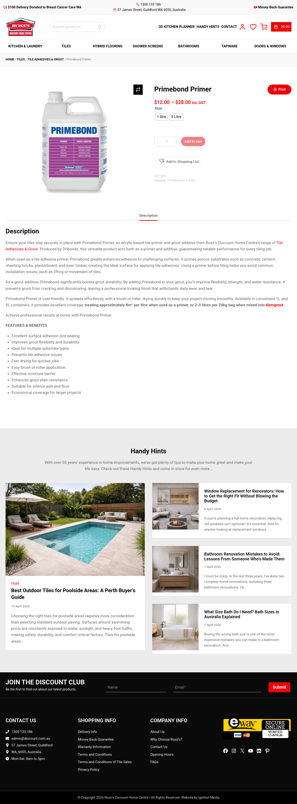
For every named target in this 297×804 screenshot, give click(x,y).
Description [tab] (148, 215)
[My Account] (242, 26)
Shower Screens (148, 46)
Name (113, 687)
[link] (281, 27)
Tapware (229, 46)
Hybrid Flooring (108, 46)
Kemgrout (274, 305)
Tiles (66, 46)
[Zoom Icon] (138, 90)
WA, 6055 (18, 752)
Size (158, 108)
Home (10, 59)
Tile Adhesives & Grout (46, 59)
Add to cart (193, 141)
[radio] (161, 116)
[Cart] (263, 26)
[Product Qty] (166, 141)
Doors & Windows (270, 46)
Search (101, 27)
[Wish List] (253, 26)
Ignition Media (209, 798)
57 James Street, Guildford (31, 745)
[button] (178, 161)
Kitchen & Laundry (25, 46)
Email (181, 687)
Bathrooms (188, 46)
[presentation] (75, 529)
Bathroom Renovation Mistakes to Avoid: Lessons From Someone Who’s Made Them (244, 556)
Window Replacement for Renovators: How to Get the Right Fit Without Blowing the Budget (244, 496)
